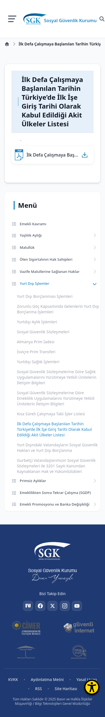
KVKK (13, 679)
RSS (38, 688)
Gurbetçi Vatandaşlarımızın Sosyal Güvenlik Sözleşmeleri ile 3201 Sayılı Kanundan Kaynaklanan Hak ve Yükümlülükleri (56, 466)
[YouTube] (77, 606)
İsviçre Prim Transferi (36, 351)
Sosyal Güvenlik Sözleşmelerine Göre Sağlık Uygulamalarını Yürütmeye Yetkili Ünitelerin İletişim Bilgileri (56, 377)
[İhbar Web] (78, 652)
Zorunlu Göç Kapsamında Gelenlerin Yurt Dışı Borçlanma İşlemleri (58, 309)
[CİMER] (26, 627)
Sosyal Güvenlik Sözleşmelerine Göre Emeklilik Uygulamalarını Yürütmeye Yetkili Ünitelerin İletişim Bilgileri (55, 398)
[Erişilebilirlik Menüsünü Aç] (91, 687)
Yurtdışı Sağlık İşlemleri (38, 361)
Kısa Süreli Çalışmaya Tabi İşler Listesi (51, 413)
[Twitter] (53, 606)
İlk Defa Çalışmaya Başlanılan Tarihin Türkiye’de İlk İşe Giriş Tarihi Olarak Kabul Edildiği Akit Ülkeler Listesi (54, 429)
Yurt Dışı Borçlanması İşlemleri (44, 296)
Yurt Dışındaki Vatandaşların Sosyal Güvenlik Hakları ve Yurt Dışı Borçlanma (57, 447)
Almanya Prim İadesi (35, 341)
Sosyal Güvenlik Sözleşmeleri (43, 331)
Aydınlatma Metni (47, 679)
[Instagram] (65, 606)
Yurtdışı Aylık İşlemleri (37, 321)
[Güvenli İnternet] (78, 627)
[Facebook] (40, 606)
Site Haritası (66, 688)
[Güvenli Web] (26, 652)
